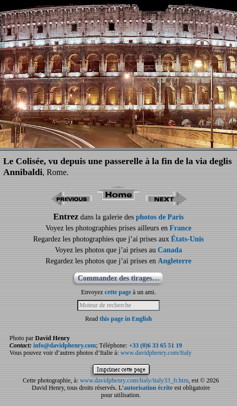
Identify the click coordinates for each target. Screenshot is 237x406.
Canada (170, 250)
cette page (117, 292)
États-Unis (187, 239)
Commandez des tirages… (118, 278)
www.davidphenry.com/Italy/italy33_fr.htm (134, 380)
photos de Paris (160, 217)
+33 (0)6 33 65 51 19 (155, 345)
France (181, 228)
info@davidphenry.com (64, 345)
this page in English (126, 318)
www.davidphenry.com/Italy (156, 352)
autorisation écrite (148, 387)
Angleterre (174, 261)
